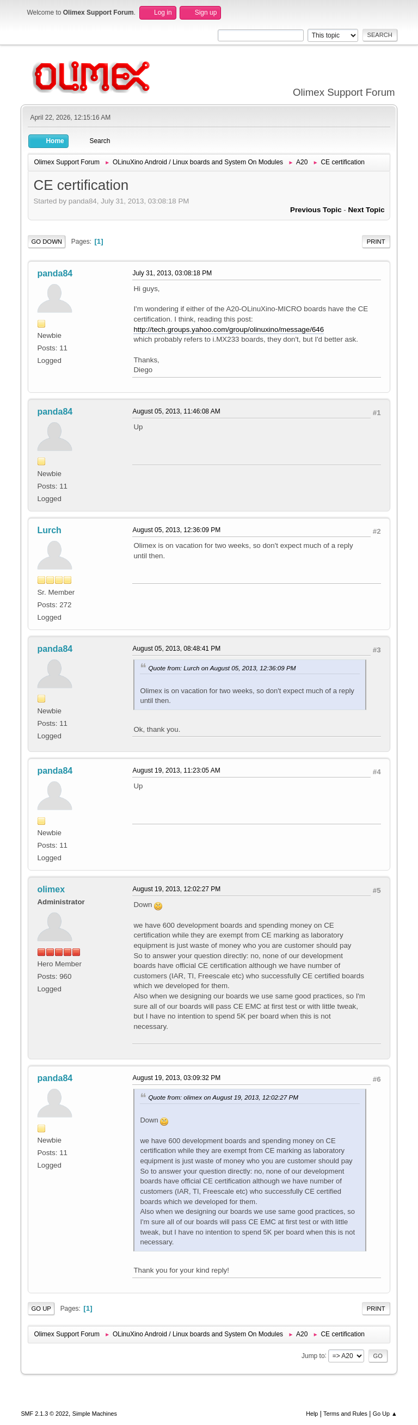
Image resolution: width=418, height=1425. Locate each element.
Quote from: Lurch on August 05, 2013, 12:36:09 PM (222, 667)
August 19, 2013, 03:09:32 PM (176, 1078)
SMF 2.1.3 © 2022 (45, 1413)
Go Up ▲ (385, 1413)
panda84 (54, 273)
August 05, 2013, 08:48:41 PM (176, 648)
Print (376, 241)
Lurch (49, 530)
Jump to (313, 1355)
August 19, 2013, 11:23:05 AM (176, 770)
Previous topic (316, 210)
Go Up (41, 1308)
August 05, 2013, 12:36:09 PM (176, 530)
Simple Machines (94, 1413)
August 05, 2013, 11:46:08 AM (176, 411)
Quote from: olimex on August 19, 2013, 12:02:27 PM (223, 1097)
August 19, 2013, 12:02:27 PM (176, 889)
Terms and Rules (345, 1413)
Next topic (366, 210)
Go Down (46, 241)
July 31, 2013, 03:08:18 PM (172, 273)
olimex (51, 889)
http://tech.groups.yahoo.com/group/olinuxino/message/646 (228, 329)
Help (312, 1413)
